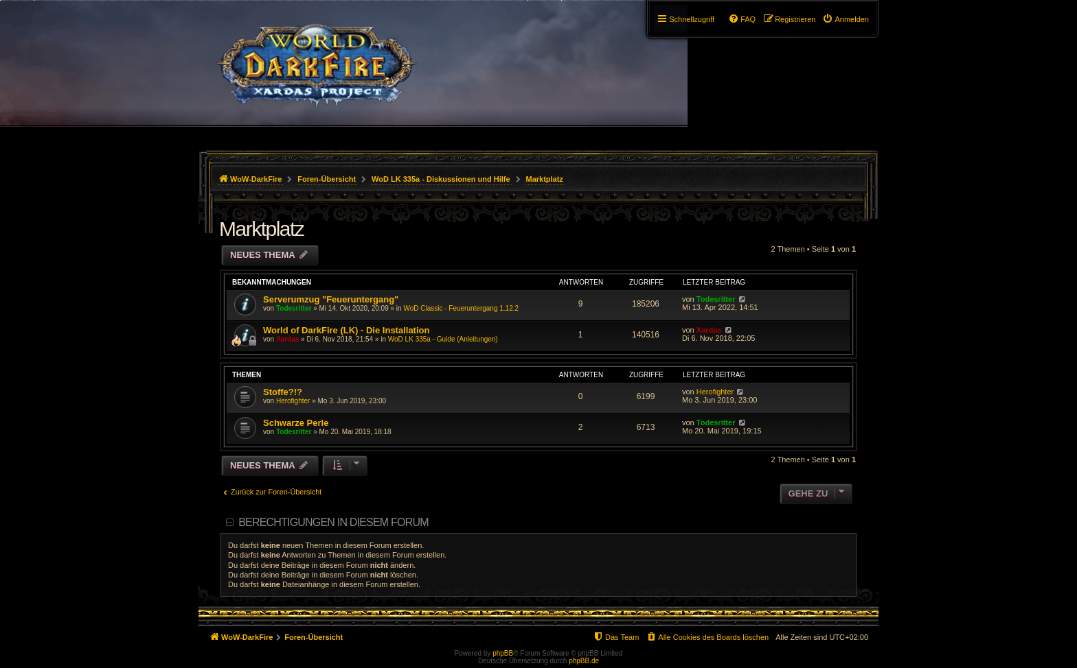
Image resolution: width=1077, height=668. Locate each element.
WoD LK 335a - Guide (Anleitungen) (443, 339)
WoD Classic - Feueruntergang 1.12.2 (461, 308)
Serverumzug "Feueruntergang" (330, 299)
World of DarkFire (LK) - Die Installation (346, 330)
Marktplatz (261, 228)
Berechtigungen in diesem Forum (333, 522)
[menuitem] (845, 19)
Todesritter (294, 308)
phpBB (502, 653)
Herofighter (293, 401)
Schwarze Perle (295, 423)
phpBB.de (584, 661)
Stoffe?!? (282, 392)
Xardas (287, 339)
